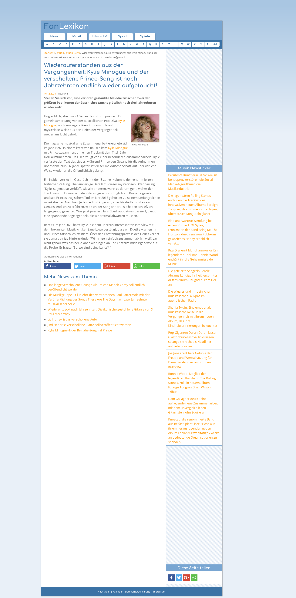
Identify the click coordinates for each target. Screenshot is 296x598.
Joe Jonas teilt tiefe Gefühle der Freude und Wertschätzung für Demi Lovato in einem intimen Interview (190, 360)
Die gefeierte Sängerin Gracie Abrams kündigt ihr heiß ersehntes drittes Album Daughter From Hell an (193, 278)
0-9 (215, 44)
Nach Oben (104, 591)
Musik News (73, 53)
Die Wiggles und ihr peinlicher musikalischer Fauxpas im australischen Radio (189, 296)
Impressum (159, 591)
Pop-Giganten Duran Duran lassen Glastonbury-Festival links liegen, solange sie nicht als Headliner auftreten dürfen (192, 339)
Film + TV (99, 36)
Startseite (49, 53)
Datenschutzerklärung (137, 591)
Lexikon (66, 26)
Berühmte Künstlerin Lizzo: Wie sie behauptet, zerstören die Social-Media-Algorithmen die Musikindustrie (192, 182)
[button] (57, 266)
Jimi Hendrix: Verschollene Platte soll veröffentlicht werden (89, 325)
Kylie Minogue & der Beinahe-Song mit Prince (80, 330)
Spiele (145, 36)
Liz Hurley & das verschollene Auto (72, 319)
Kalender (118, 591)
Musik (77, 36)
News (54, 36)
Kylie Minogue (118, 148)
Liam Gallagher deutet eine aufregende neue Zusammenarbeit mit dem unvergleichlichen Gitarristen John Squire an (193, 405)
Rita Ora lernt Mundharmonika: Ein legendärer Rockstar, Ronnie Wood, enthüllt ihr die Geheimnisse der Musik (193, 257)
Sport (122, 36)
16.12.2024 (50, 93)
